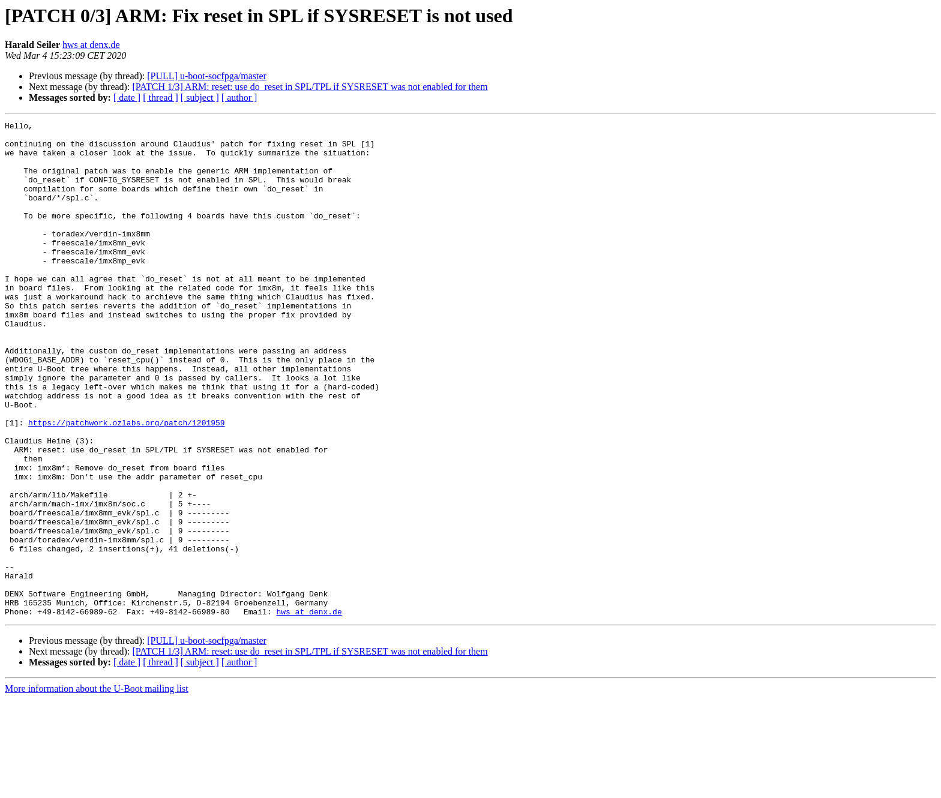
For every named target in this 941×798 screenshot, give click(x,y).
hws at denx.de (91, 45)
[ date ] (126, 97)
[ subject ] (200, 97)
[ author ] (239, 97)
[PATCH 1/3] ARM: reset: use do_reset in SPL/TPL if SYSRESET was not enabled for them (309, 87)
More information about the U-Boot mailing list (96, 787)
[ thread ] (160, 97)
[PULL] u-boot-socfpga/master (206, 76)
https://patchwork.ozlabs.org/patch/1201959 (126, 483)
